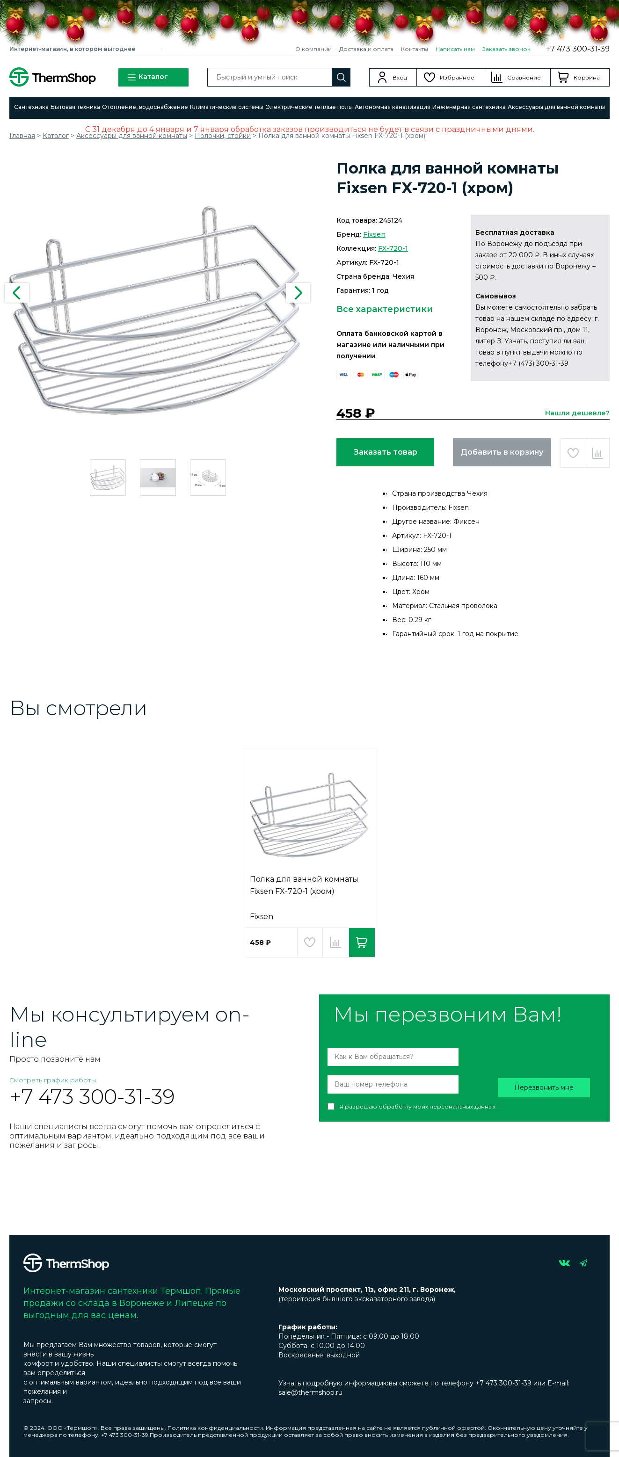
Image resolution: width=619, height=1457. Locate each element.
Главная (22, 135)
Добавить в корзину (502, 452)
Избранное (457, 77)
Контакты (414, 48)
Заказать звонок (506, 48)
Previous (17, 293)
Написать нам (455, 48)
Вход (400, 77)
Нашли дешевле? (577, 413)
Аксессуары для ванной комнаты (556, 106)
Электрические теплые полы (309, 106)
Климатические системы (226, 106)
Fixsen (374, 234)
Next (298, 293)
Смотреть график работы (52, 1080)
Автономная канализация (392, 106)
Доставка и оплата (366, 48)
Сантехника (31, 106)
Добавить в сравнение (597, 453)
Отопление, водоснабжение (145, 106)
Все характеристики (384, 309)
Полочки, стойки (223, 135)
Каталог (147, 77)
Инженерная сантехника (469, 106)
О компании (313, 48)
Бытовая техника (75, 106)
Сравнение (524, 77)
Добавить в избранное (573, 453)
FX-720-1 (393, 248)
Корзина (587, 77)
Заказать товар (385, 452)
